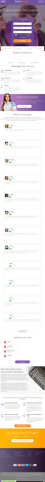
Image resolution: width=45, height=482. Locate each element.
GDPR (37, 455)
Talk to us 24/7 (39, 82)
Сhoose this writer (22, 331)
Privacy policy (38, 453)
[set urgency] (22, 32)
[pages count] (22, 28)
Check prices (22, 361)
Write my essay (4, 452)
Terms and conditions (40, 451)
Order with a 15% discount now (22, 440)
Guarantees (28, 48)
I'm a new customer (23, 34)
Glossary (29, 453)
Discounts (39, 48)
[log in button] (41, 1)
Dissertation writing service (6, 456)
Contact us (30, 451)
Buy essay (3, 450)
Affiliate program (18, 451)
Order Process (6, 48)
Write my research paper (6, 454)
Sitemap (29, 455)
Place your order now (22, 425)
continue (22, 40)
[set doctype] (22, 24)
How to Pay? (17, 48)
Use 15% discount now (24, 106)
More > (9, 91)
